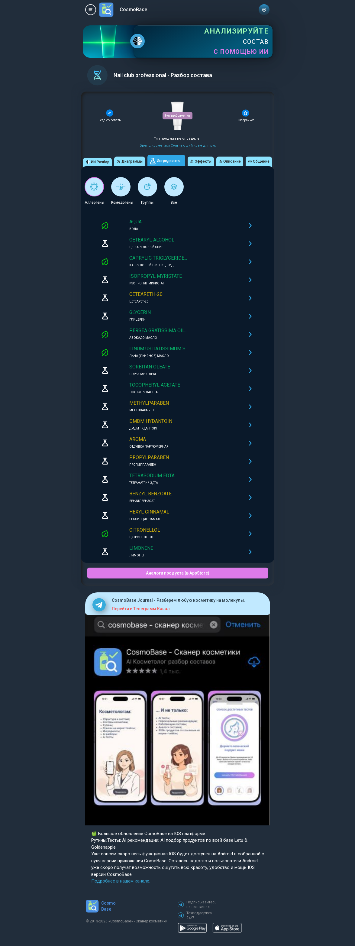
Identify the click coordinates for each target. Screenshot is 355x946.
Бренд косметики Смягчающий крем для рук (178, 145)
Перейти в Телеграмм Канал (141, 608)
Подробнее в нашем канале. (120, 881)
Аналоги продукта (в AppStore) (177, 573)
